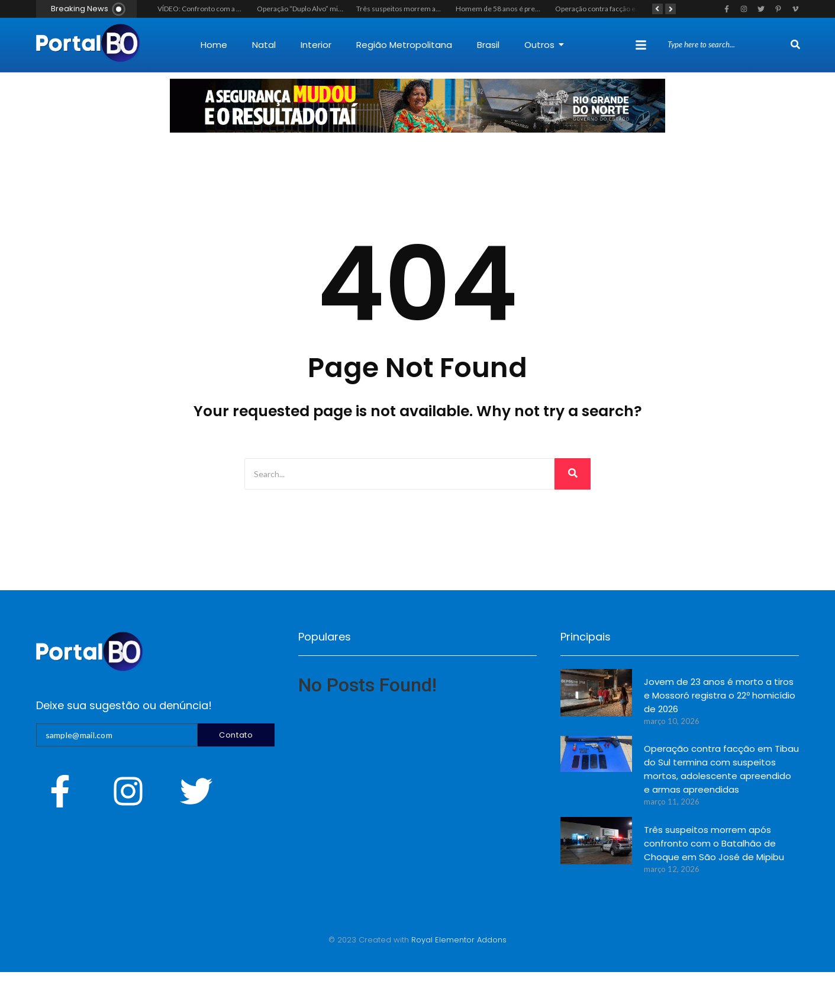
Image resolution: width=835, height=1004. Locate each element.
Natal (264, 44)
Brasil (488, 44)
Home (214, 44)
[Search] (728, 45)
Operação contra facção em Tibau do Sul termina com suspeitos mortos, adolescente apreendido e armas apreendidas (721, 769)
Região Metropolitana (404, 44)
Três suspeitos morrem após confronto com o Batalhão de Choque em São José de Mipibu (714, 843)
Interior (316, 44)
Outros (544, 44)
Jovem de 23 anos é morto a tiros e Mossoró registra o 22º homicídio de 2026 (719, 695)
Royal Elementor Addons (459, 939)
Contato (236, 735)
